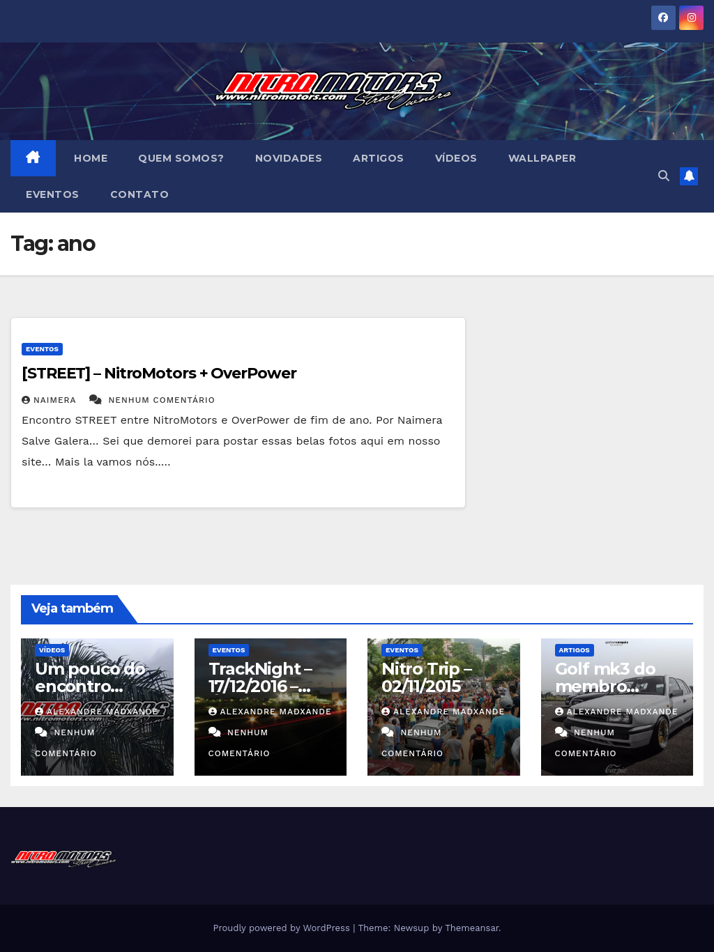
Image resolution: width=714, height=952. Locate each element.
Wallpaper (542, 158)
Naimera (50, 400)
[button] (663, 176)
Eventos (52, 194)
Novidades (289, 158)
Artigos (378, 158)
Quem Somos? (181, 158)
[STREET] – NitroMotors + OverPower (159, 373)
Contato (139, 194)
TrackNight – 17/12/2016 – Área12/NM (260, 686)
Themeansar (472, 928)
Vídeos (456, 158)
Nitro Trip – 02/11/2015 (426, 677)
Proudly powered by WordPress (283, 928)
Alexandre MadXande (96, 711)
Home (89, 158)
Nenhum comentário (162, 400)
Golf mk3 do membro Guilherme (605, 686)
